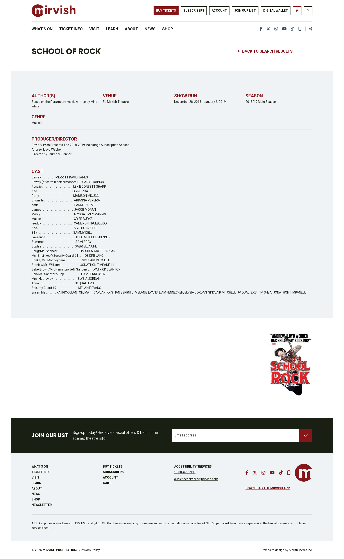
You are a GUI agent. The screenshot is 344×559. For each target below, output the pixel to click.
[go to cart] (297, 10)
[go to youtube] (284, 29)
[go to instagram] (276, 29)
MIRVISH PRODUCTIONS (60, 550)
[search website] (308, 10)
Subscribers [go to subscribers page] (193, 10)
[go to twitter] (268, 29)
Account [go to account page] (219, 10)
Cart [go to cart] (107, 483)
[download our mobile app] (299, 29)
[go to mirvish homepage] (303, 473)
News (150, 29)
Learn (112, 29)
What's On (42, 29)
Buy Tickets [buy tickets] (166, 10)
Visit (94, 29)
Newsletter (42, 505)
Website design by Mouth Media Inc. (287, 550)
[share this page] (308, 29)
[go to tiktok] (292, 29)
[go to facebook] (261, 29)
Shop (167, 29)
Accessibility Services (193, 466)
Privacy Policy (90, 550)
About (131, 29)
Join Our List (245, 10)
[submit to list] (305, 435)
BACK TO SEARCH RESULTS (265, 51)
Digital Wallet (275, 10)
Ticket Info (71, 29)
